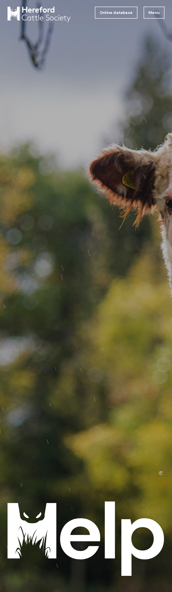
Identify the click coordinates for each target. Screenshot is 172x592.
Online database (116, 12)
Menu (154, 12)
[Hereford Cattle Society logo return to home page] (39, 14)
